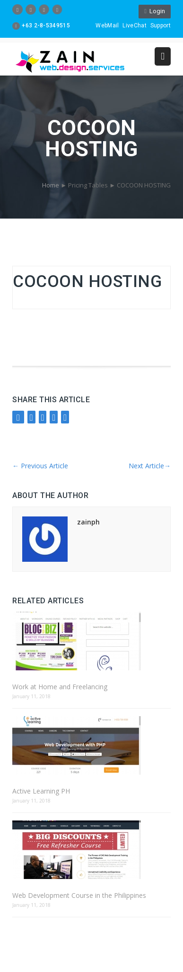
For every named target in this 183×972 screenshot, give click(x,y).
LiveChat (134, 25)
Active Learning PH (41, 791)
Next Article (150, 465)
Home (50, 185)
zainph (88, 521)
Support (160, 25)
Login (154, 11)
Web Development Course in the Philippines (79, 895)
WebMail (107, 25)
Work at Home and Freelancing (59, 687)
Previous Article (40, 465)
